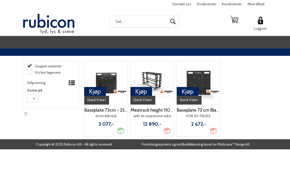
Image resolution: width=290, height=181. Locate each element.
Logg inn (260, 28)
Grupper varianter (47, 66)
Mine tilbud (256, 4)
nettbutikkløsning (189, 144)
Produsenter (206, 4)
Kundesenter (232, 4)
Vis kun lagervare (47, 72)
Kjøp (95, 91)
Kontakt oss (182, 4)
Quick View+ (96, 100)
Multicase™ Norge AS (234, 144)
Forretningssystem (156, 144)
